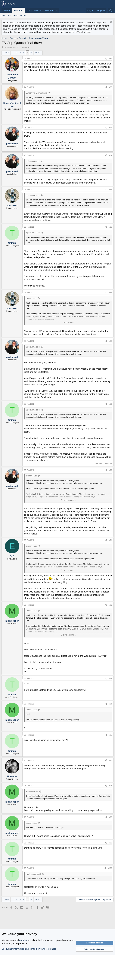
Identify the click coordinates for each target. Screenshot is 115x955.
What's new (32, 10)
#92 (110, 605)
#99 (110, 843)
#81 (110, 59)
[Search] (111, 10)
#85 (110, 190)
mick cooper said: (33, 874)
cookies (23, 940)
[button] (41, 10)
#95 (110, 735)
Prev (7, 52)
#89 (110, 404)
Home (7, 10)
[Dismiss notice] (110, 22)
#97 (110, 786)
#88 (110, 341)
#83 (110, 128)
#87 (110, 293)
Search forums (19, 15)
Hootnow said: (32, 791)
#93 (110, 678)
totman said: (31, 298)
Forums (18, 10)
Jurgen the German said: (36, 93)
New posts (6, 15)
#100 (110, 868)
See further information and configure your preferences (29, 949)
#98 (110, 817)
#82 (110, 87)
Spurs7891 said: (33, 232)
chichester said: (33, 161)
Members (50, 10)
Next (37, 52)
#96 (110, 760)
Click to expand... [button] (68, 322)
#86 (110, 227)
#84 (110, 155)
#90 (110, 470)
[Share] (106, 58)
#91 (110, 540)
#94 (110, 704)
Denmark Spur (10, 47)
